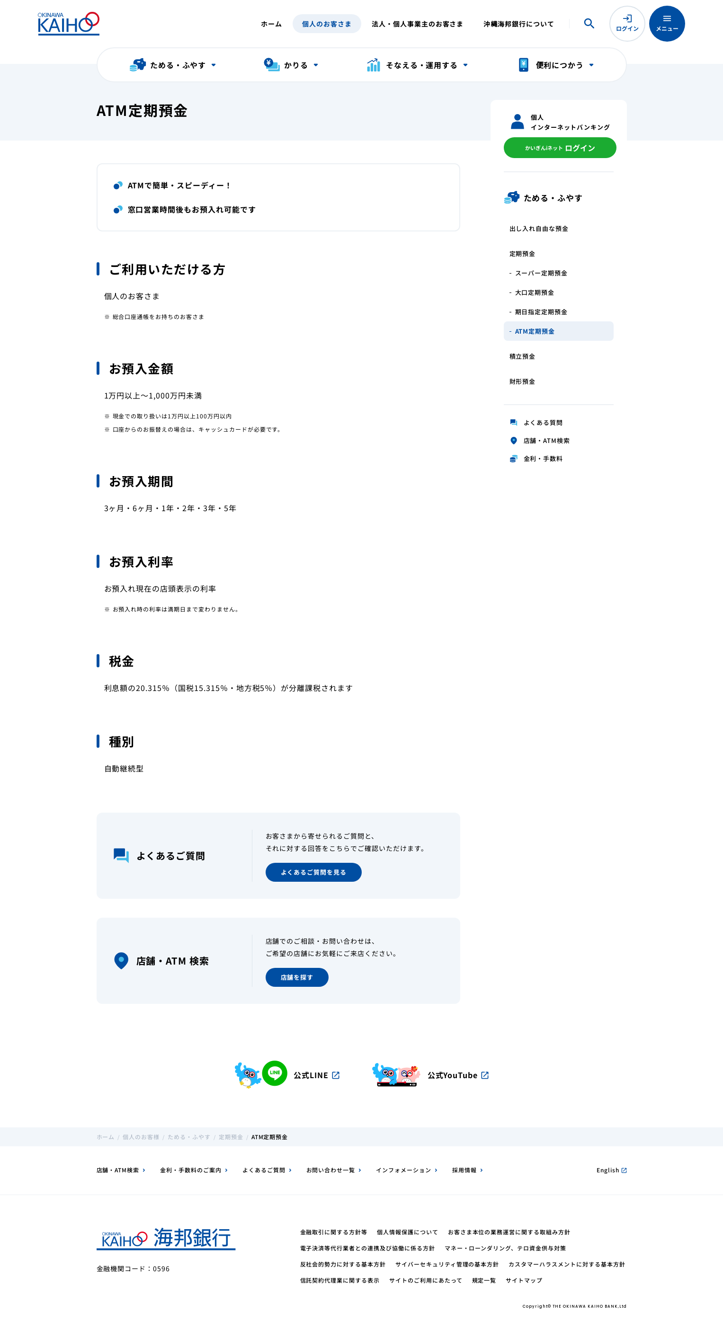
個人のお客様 (141, 1137)
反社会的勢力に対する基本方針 (343, 1264)
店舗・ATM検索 (118, 1170)
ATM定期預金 (535, 331)
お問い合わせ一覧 (331, 1170)
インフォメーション (403, 1170)
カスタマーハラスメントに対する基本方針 (567, 1264)
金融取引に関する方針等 (334, 1232)
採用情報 (464, 1170)
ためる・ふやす (189, 1137)
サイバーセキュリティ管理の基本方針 (447, 1264)
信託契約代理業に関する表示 (340, 1280)
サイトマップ (524, 1280)
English (612, 1170)
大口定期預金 (535, 292)
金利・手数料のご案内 (191, 1170)
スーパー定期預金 (541, 272)
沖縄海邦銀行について (518, 23)
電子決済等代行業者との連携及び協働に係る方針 (367, 1248)
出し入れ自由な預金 (539, 228)
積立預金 (522, 356)
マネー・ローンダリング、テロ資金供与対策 (505, 1248)
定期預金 (522, 253)
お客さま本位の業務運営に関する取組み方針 (509, 1232)
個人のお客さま (327, 23)
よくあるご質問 (264, 1170)
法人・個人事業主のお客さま (418, 23)
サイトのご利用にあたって (426, 1280)
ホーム (271, 23)
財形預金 (522, 381)
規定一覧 (484, 1280)
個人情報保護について (407, 1232)
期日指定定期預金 (541, 311)
